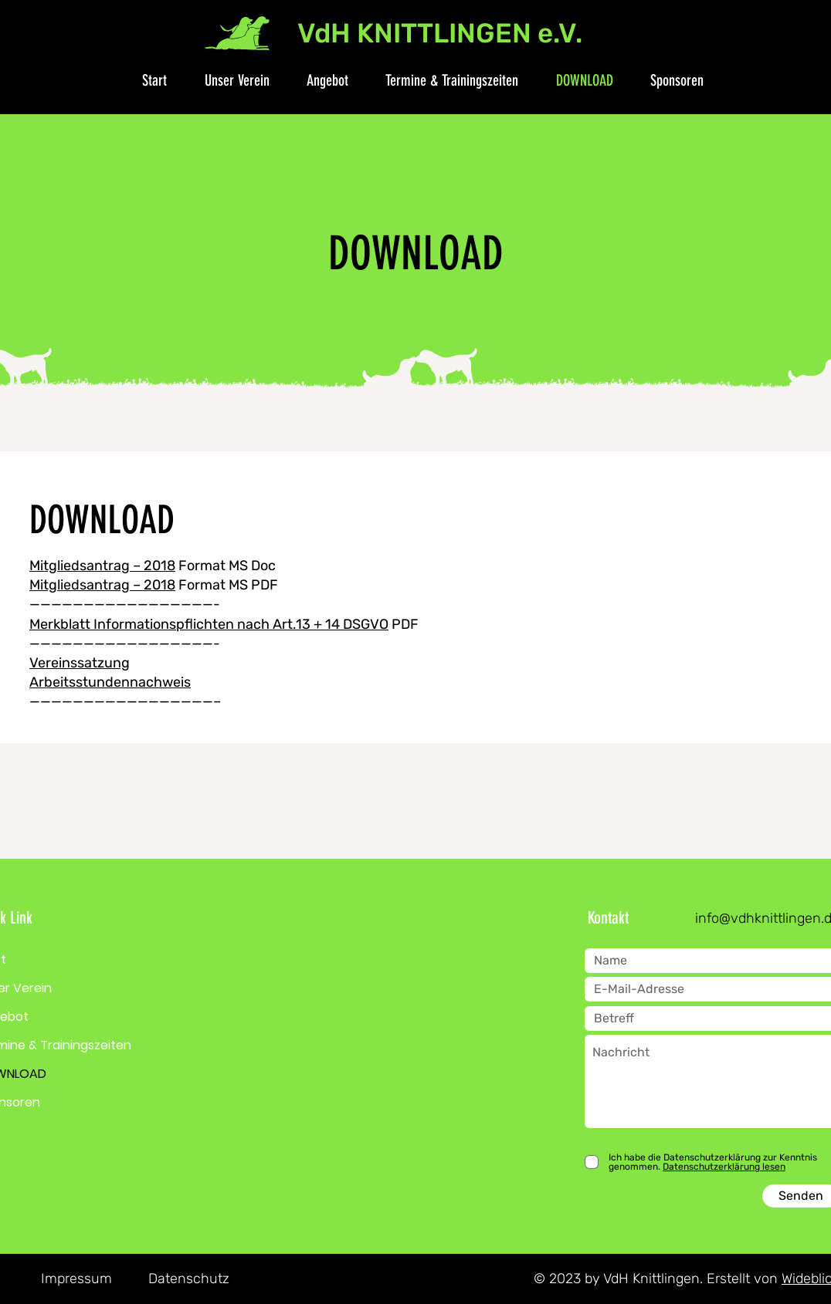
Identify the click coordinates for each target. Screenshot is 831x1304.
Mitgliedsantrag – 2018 (102, 565)
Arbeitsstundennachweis (110, 682)
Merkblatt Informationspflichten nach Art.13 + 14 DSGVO (208, 624)
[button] (228, 80)
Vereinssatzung (79, 662)
